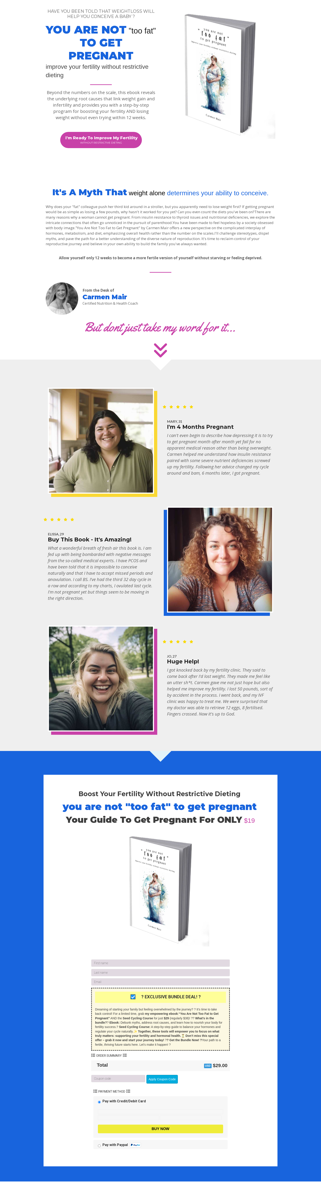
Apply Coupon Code (162, 1080)
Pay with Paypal (121, 1146)
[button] (101, 140)
